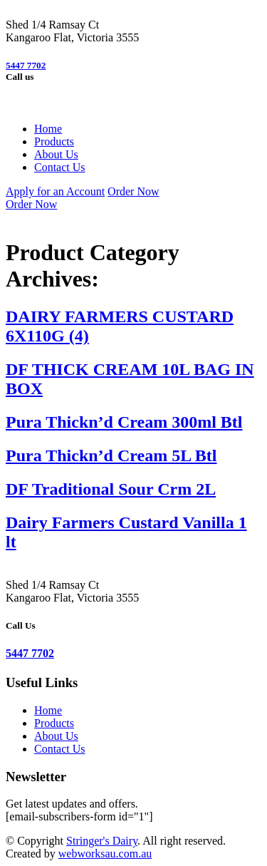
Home (48, 129)
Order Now (133, 191)
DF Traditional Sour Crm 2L (111, 489)
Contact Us (59, 167)
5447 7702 (26, 65)
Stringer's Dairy (101, 841)
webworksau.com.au (105, 853)
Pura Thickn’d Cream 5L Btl (111, 455)
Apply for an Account (55, 191)
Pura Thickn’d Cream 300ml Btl (124, 422)
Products (54, 141)
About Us (56, 154)
